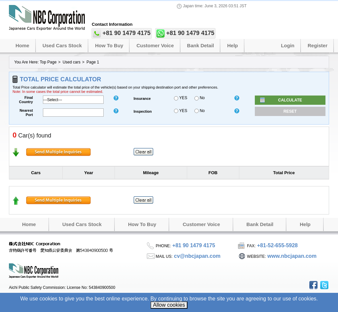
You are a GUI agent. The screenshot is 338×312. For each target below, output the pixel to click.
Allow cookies (169, 305)
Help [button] (232, 45)
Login (287, 45)
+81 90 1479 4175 (126, 33)
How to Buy (109, 45)
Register (317, 45)
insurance (142, 98)
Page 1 (92, 62)
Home (22, 45)
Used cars (72, 62)
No (199, 98)
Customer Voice (155, 45)
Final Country (26, 100)
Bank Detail (200, 45)
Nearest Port (26, 112)
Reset (290, 111)
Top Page (48, 62)
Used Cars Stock (62, 45)
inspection (143, 111)
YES (180, 98)
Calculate (290, 100)
